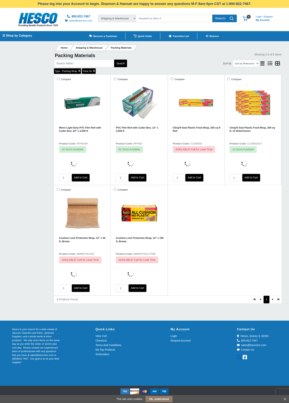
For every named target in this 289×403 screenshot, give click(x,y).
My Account (264, 17)
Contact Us (245, 349)
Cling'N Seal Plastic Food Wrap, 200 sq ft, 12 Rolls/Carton (252, 129)
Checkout (101, 340)
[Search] (174, 18)
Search (120, 63)
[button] (245, 18)
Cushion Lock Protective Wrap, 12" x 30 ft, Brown (82, 240)
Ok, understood (159, 399)
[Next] (272, 299)
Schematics (102, 354)
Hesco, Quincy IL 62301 (253, 336)
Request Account (181, 340)
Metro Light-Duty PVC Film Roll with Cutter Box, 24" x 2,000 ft (80, 129)
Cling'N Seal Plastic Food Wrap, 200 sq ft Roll (196, 129)
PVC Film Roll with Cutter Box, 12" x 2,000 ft (137, 129)
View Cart (101, 336)
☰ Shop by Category (17, 35)
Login (174, 336)
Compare (65, 79)
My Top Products (105, 349)
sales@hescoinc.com (251, 345)
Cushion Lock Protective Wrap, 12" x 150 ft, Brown (139, 240)
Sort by (227, 63)
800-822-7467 (247, 340)
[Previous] (261, 299)
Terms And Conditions (108, 345)
